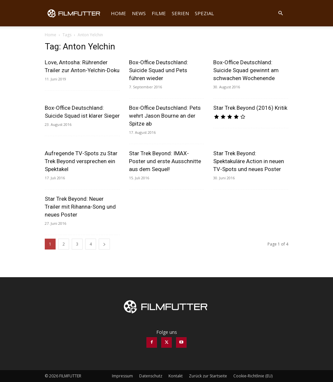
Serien (180, 13)
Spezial (204, 13)
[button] (280, 13)
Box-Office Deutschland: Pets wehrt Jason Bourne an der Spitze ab (165, 115)
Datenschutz (150, 376)
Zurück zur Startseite (208, 376)
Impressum (122, 376)
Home (118, 13)
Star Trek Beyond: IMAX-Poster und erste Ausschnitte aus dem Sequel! (165, 161)
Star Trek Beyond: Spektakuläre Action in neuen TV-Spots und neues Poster (248, 161)
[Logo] (76, 13)
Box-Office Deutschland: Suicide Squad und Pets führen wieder (158, 70)
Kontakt (175, 376)
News (139, 13)
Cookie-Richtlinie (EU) (252, 376)
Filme (159, 13)
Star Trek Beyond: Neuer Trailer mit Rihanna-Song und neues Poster (80, 206)
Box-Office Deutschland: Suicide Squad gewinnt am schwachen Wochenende (246, 70)
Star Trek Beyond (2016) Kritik (250, 107)
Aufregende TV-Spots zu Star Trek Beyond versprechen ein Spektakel (81, 161)
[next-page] (104, 244)
